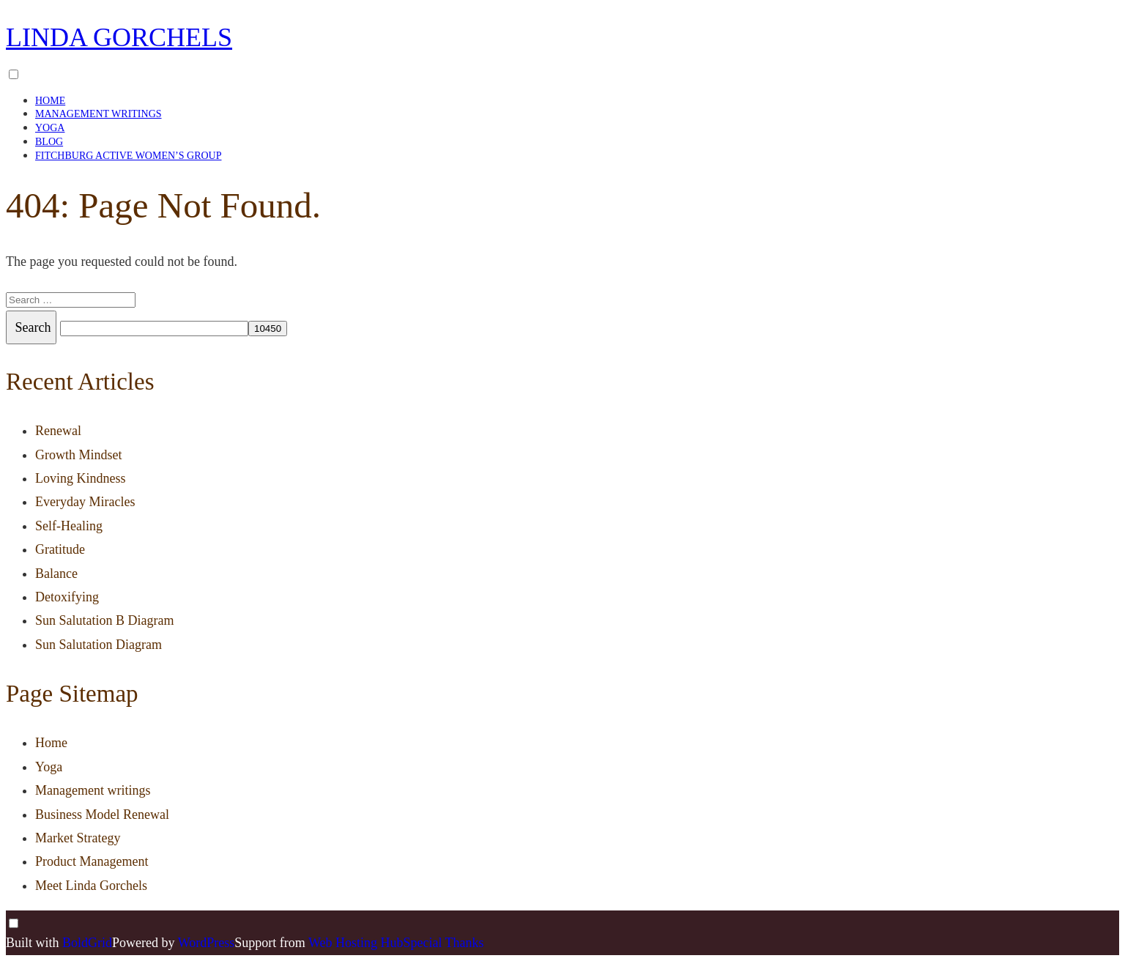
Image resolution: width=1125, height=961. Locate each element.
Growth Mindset (78, 455)
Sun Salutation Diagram (98, 644)
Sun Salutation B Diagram (104, 620)
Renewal (58, 430)
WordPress (206, 942)
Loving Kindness (80, 478)
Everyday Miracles (85, 501)
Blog (49, 141)
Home (50, 100)
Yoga (49, 127)
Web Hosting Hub (356, 942)
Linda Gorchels (119, 37)
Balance (56, 573)
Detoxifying (67, 597)
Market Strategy (77, 838)
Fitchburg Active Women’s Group (128, 155)
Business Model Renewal (102, 814)
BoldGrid (87, 942)
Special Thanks (443, 942)
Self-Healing (69, 526)
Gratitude (60, 549)
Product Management (91, 861)
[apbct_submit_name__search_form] (267, 328)
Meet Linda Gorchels (91, 885)
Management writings (98, 113)
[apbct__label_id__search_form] (154, 328)
